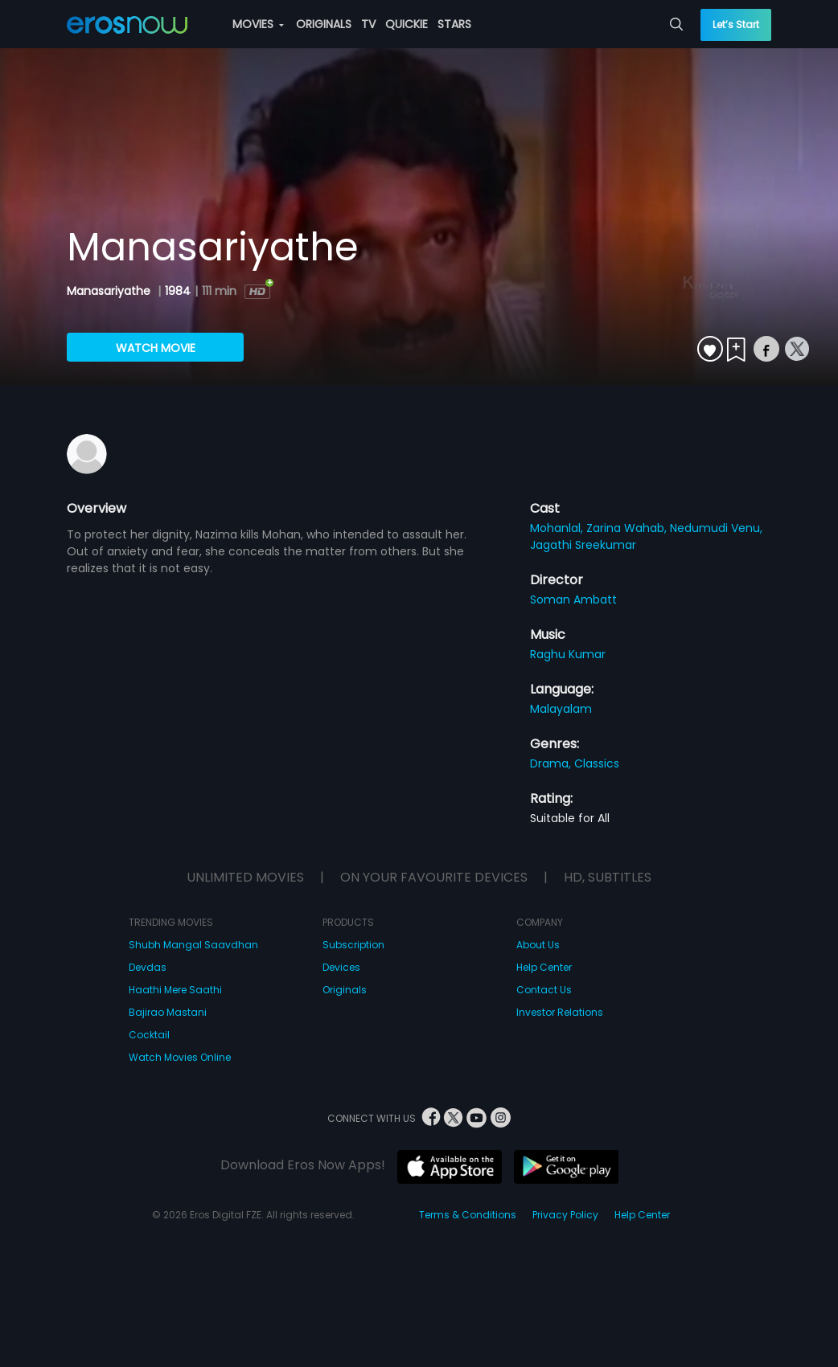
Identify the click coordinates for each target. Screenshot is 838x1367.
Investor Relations (559, 1012)
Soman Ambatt (573, 599)
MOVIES (258, 24)
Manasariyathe (110, 291)
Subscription (353, 945)
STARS (454, 24)
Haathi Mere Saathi (175, 990)
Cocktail (149, 1035)
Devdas (147, 967)
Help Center (544, 967)
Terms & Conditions (467, 1215)
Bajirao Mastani (168, 1012)
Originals (344, 990)
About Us (538, 945)
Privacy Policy (565, 1215)
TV (368, 24)
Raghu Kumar (568, 654)
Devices (341, 967)
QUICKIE (406, 24)
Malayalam (561, 709)
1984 (178, 291)
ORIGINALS (323, 24)
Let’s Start (736, 24)
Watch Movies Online (180, 1057)
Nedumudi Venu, (716, 528)
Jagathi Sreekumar (583, 545)
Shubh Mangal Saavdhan (193, 945)
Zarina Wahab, (628, 528)
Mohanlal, (558, 528)
